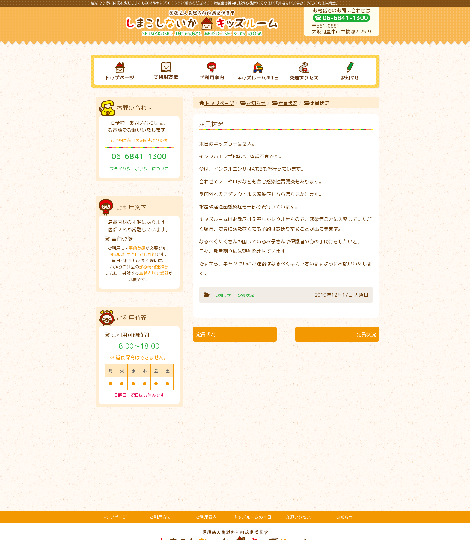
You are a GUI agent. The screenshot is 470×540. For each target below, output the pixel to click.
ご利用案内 (206, 437)
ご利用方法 (160, 437)
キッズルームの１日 (252, 437)
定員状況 (287, 103)
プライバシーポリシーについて (139, 169)
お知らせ (256, 103)
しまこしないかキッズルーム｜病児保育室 (228, 533)
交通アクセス (298, 437)
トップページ (216, 103)
